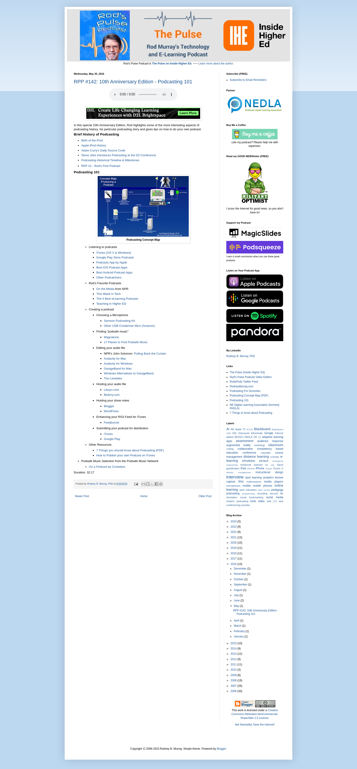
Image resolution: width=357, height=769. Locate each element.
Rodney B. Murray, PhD (240, 356)
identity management (238, 472)
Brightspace (277, 429)
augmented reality (238, 445)
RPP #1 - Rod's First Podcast (100, 166)
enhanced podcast (251, 464)
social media (274, 497)
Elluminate (257, 433)
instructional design (269, 472)
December (240, 568)
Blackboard (262, 429)
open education (248, 489)
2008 (234, 680)
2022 (234, 532)
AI (228, 429)
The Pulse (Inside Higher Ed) (247, 372)
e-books (274, 456)
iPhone (260, 468)
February (239, 631)
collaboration (245, 448)
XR (259, 437)
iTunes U (278, 468)
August (238, 590)
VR (255, 437)
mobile (247, 485)
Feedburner (111, 422)
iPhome (251, 468)
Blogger (221, 748)
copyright (266, 452)
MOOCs (239, 437)
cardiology (259, 445)
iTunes (268, 468)
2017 (234, 558)
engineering (232, 465)
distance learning (256, 456)
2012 (234, 659)
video (261, 501)
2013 (234, 653)
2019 (234, 547)
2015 (234, 643)
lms (240, 481)
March (238, 625)
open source (264, 490)
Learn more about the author (215, 63)
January (239, 636)
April (237, 620)
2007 (234, 685)
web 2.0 (272, 501)
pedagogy (277, 489)
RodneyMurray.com (241, 386)
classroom (275, 445)
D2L (234, 433)
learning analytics (263, 477)
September (241, 584)
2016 (234, 564)
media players (273, 481)
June (237, 600)
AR (232, 429)
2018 (234, 553)
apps (229, 441)
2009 (234, 675)
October (239, 579)
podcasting (233, 493)
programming (248, 493)
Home (144, 496)
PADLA (248, 437)
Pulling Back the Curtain (150, 353)
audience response (270, 441)
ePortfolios (248, 460)
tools (253, 501)
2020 (234, 542)
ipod (248, 477)
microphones (233, 485)
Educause (244, 433)
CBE (228, 433)
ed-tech (263, 460)
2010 (234, 669)
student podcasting (237, 501)
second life (276, 493)
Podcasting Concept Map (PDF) (249, 395)
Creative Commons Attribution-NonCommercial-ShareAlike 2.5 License (254, 714)
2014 (234, 648)
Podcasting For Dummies (245, 391)
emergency (278, 461)
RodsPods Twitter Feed (244, 381)
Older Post (205, 496)
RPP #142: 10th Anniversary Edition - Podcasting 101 (133, 81)
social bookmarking (251, 497)
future (280, 464)
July (237, 595)
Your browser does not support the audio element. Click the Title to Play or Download (143, 94)
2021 (234, 537)
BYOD (250, 429)
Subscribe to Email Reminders (248, 80)
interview (235, 477)
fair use (269, 465)
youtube (245, 505)
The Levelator (113, 378)
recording (262, 493)
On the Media (105, 289)
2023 (234, 526)
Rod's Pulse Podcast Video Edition (251, 377)
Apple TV (240, 429)
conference (249, 452)
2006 (234, 691)
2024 (234, 521)
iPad (243, 468)
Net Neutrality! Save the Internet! (255, 724)
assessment (244, 441)
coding (230, 448)
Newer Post (82, 496)
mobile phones (262, 485)
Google (268, 433)
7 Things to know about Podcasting (251, 412)
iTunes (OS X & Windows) (113, 252)
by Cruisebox (107, 466)
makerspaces (254, 481)
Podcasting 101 (239, 400)
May (237, 606)
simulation (231, 497)
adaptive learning (272, 437)
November (240, 573)
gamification (233, 468)
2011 (234, 664)
